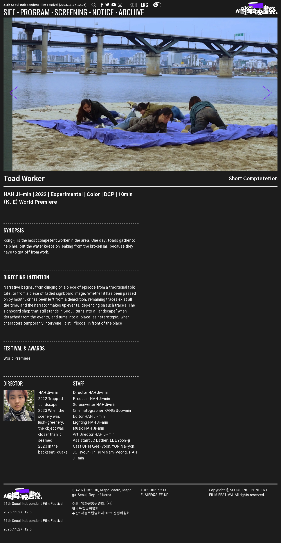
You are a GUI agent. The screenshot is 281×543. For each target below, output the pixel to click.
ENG (144, 4)
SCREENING (71, 12)
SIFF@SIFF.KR (157, 495)
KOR (133, 4)
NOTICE (103, 12)
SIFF (9, 12)
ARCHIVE (131, 12)
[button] (267, 94)
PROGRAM (35, 12)
